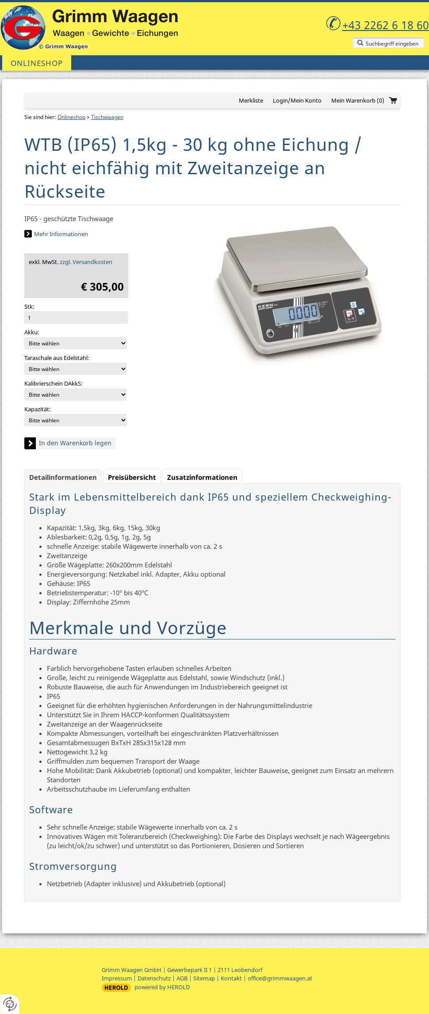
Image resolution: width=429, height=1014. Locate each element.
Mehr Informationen (61, 234)
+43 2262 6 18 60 (385, 24)
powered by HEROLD (162, 987)
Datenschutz (154, 978)
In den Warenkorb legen (75, 443)
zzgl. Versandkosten (86, 262)
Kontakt (231, 978)
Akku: (31, 332)
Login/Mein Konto (297, 100)
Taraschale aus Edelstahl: (56, 358)
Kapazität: (37, 409)
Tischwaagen (107, 117)
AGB (182, 978)
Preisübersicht (132, 477)
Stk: (29, 306)
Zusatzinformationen (202, 477)
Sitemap (204, 978)
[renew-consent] (10, 1004)
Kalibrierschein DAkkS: (53, 383)
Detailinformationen (63, 477)
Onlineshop (37, 63)
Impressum (117, 978)
